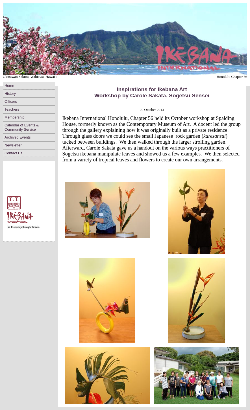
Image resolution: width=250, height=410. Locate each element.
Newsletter (13, 145)
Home (9, 86)
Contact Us (13, 153)
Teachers (12, 109)
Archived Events (18, 137)
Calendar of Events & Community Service (22, 127)
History (10, 93)
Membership (14, 117)
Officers (11, 101)
